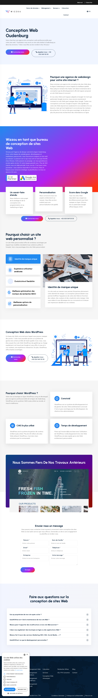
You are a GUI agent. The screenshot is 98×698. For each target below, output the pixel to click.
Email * (25, 548)
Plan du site (88, 695)
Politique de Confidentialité (75, 695)
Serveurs (56, 8)
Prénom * (26, 540)
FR (88, 12)
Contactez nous (17, 52)
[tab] (23, 259)
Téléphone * (56, 548)
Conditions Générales (57, 695)
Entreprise (26, 555)
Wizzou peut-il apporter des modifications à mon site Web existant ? (34, 625)
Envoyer (27, 570)
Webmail (80, 2)
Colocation (65, 8)
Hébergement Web (34, 669)
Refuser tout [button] (22, 689)
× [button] (27, 654)
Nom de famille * (58, 540)
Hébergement (45, 8)
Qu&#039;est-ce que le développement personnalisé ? (29, 640)
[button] (16, 693)
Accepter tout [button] (9, 689)
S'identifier (89, 2)
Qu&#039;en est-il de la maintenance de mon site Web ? (29, 620)
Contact (66, 15)
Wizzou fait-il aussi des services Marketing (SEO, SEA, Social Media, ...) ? (35, 635)
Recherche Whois (63, 669)
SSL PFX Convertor (63, 673)
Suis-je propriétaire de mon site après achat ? (26, 614)
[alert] (16, 674)
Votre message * (57, 555)
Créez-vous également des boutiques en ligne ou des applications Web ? (35, 630)
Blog (73, 669)
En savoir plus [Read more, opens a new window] (19, 670)
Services (45, 673)
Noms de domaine (32, 8)
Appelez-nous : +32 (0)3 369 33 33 (43, 53)
